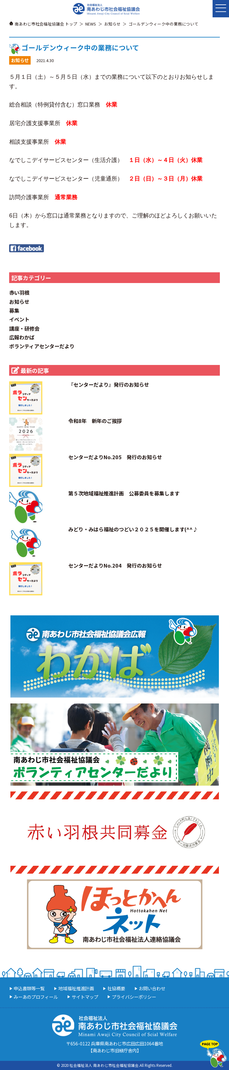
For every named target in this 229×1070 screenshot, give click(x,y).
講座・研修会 (24, 328)
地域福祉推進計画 (76, 988)
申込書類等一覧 (29, 988)
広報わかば (21, 337)
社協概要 (116, 988)
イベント (19, 319)
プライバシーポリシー (134, 996)
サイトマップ (85, 996)
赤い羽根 (19, 292)
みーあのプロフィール (36, 996)
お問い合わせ (152, 988)
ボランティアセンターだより (42, 346)
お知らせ (19, 301)
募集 (14, 310)
